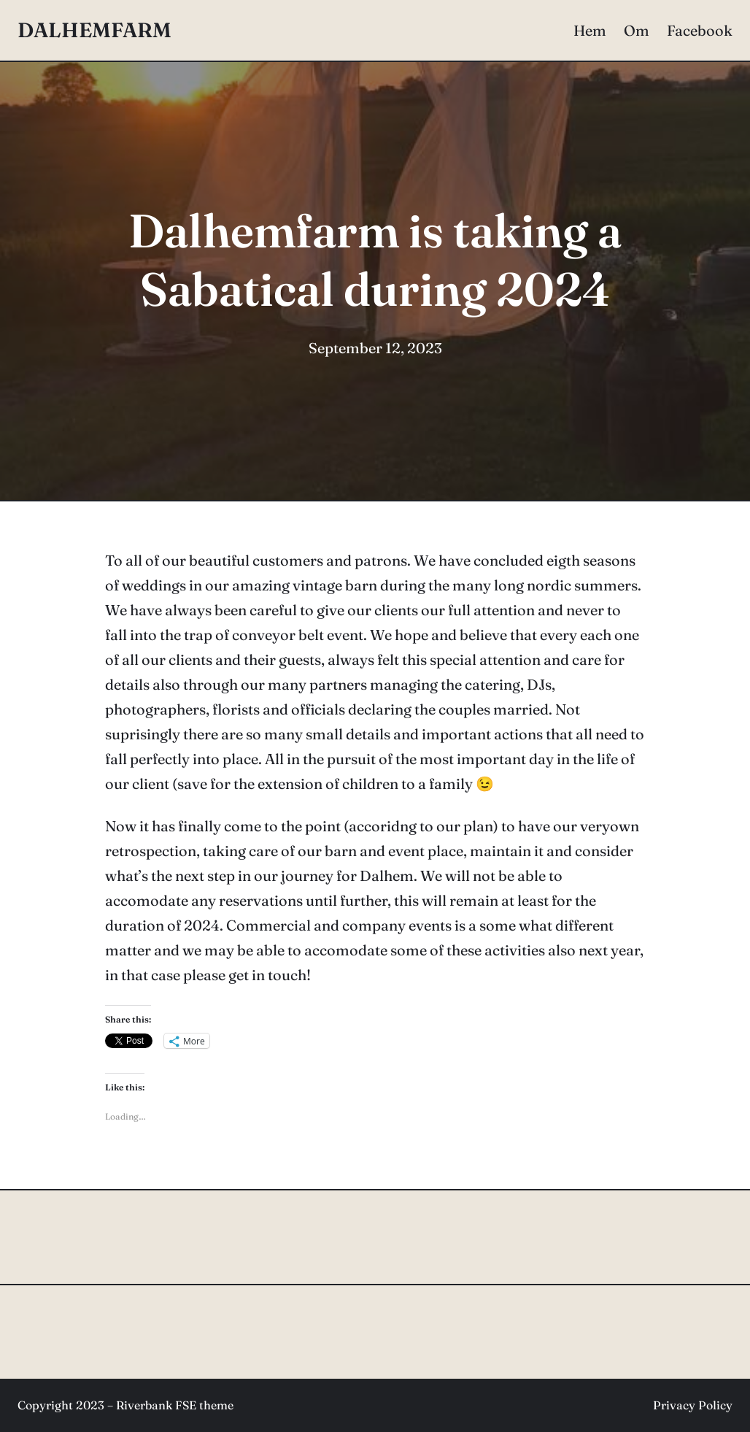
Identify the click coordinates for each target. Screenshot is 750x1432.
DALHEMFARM (94, 30)
